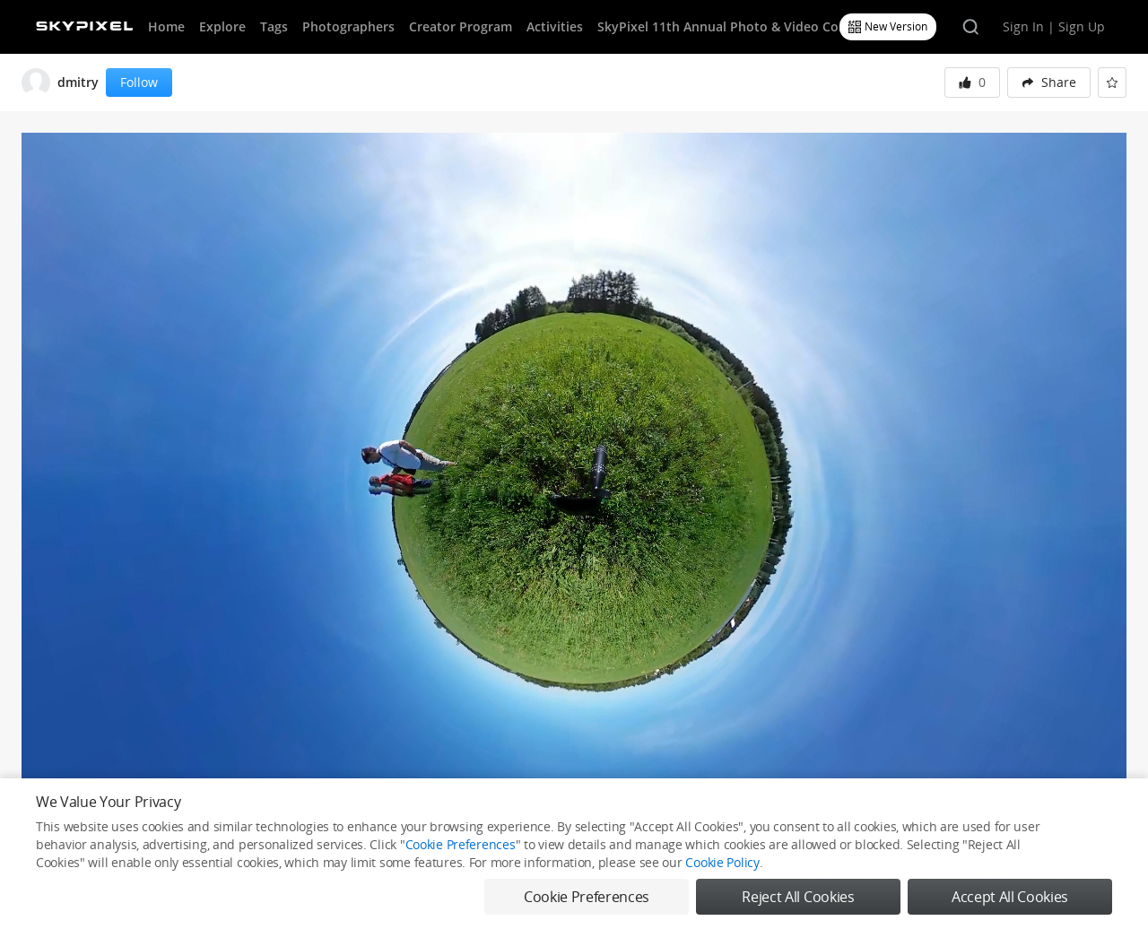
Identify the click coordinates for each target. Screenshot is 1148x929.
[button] (1049, 82)
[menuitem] (1049, 82)
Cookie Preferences (460, 844)
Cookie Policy (722, 862)
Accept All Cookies (1010, 897)
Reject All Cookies (798, 897)
